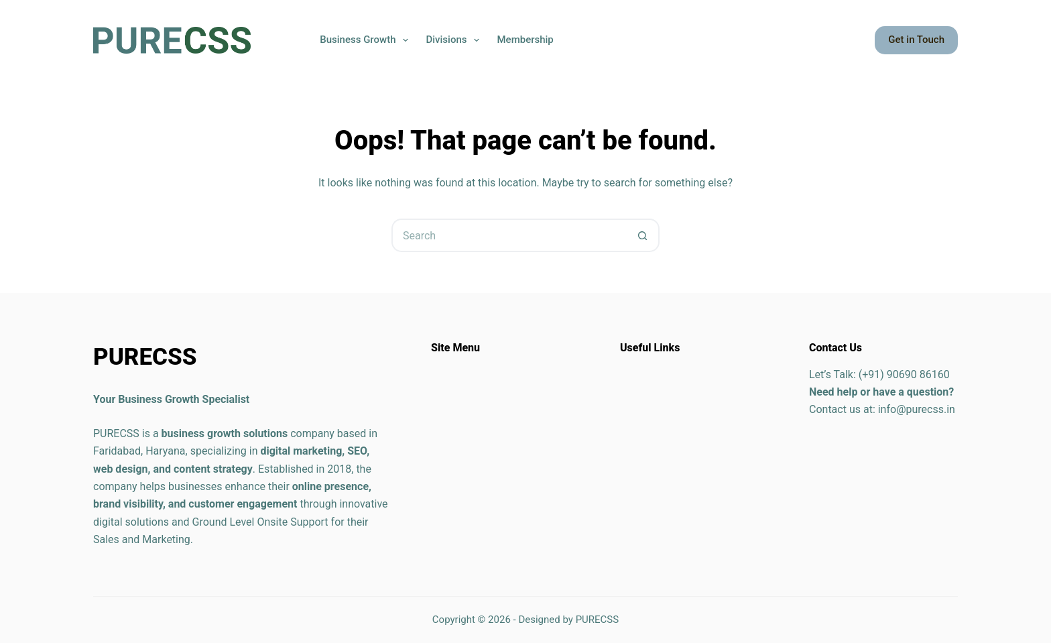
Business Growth (367, 40)
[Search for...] (508, 235)
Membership (525, 40)
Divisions (455, 40)
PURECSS (597, 619)
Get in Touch (916, 40)
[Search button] (643, 235)
